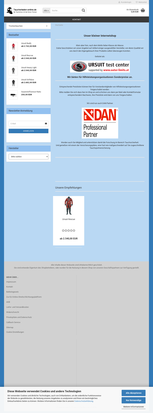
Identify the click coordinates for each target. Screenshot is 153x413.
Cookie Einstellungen (15, 334)
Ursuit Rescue (68, 221)
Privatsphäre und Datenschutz (19, 319)
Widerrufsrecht (12, 314)
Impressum (11, 283)
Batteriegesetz (12, 293)
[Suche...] (46, 10)
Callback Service (13, 324)
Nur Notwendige (133, 400)
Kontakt (76, 19)
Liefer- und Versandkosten (17, 309)
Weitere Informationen (133, 407)
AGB (8, 303)
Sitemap (9, 329)
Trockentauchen (16, 27)
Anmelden (28, 133)
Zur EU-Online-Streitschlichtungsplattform (24, 299)
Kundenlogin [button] (124, 2)
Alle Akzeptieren (133, 393)
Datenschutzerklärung (83, 401)
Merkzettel (141, 2)
